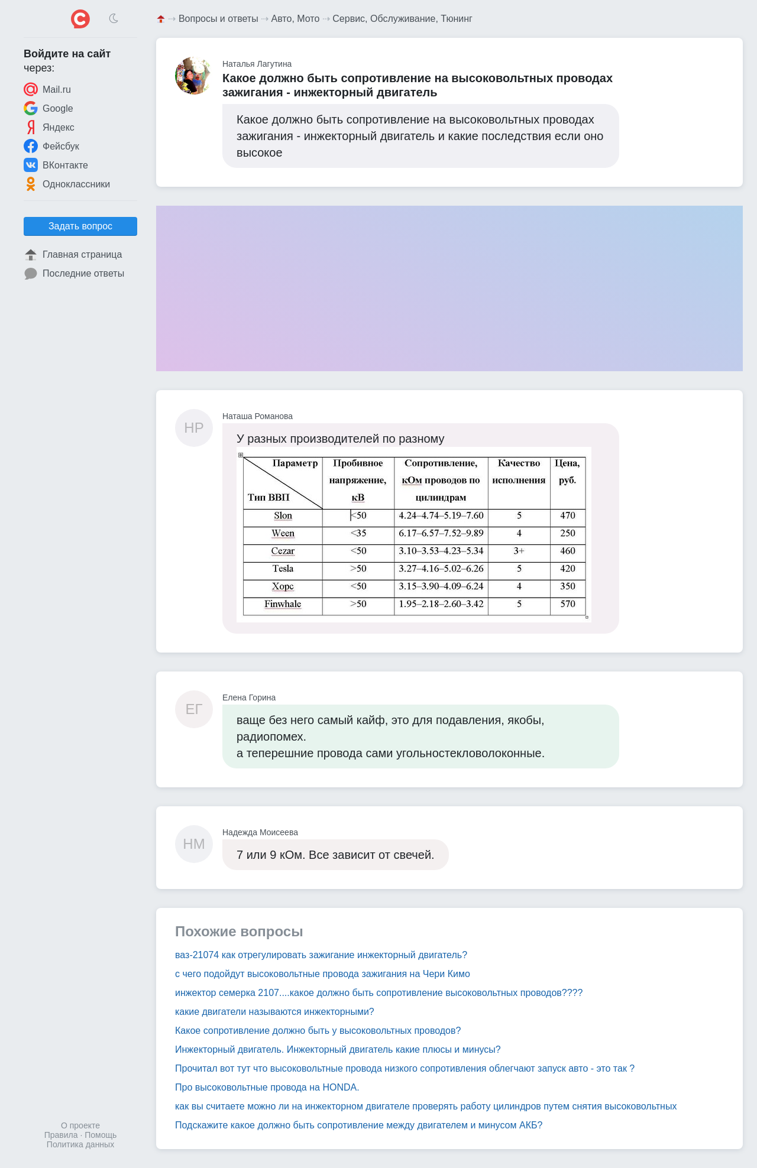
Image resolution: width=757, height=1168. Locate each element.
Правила (61, 1135)
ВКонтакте (56, 165)
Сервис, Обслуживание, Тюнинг (402, 19)
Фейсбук (51, 146)
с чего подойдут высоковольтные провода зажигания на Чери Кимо (322, 974)
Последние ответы (74, 274)
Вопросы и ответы (218, 19)
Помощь (101, 1135)
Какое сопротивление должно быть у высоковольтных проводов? (318, 1031)
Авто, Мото (295, 19)
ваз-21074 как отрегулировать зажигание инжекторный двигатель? (321, 955)
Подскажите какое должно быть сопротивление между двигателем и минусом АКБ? (358, 1125)
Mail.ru (47, 89)
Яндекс (49, 127)
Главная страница (73, 255)
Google (48, 108)
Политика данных (80, 1144)
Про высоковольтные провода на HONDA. (267, 1087)
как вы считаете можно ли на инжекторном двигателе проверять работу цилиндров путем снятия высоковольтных (426, 1106)
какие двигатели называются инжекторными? (274, 1012)
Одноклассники (67, 184)
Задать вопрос (80, 226)
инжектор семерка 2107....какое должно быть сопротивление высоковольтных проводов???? (379, 993)
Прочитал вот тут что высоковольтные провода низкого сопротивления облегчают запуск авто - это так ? (405, 1068)
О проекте (80, 1125)
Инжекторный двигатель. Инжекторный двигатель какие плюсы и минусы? (338, 1049)
